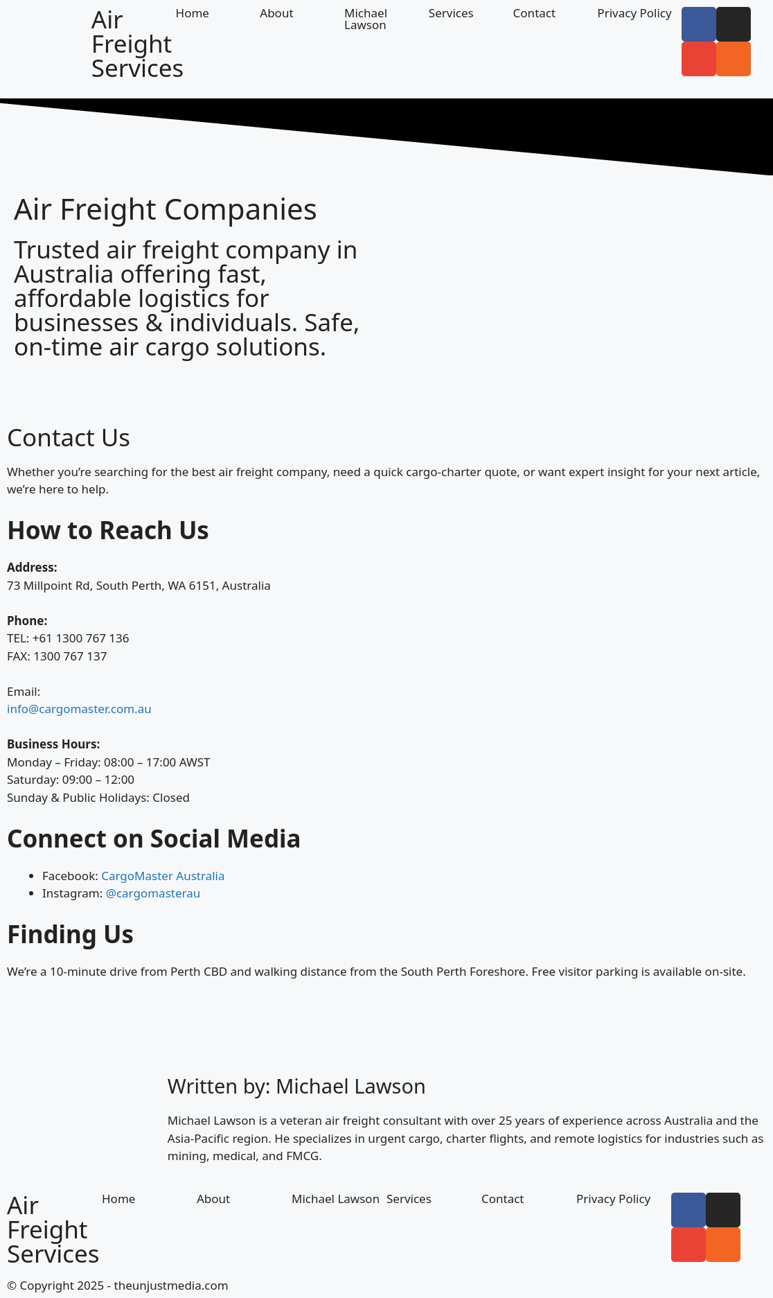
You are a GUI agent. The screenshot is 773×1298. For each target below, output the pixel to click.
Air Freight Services (137, 43)
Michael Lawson (365, 19)
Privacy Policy (634, 13)
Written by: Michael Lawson (297, 1085)
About (276, 13)
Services (451, 13)
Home (192, 13)
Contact (534, 13)
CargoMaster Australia (162, 876)
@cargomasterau (153, 893)
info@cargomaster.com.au (79, 709)
